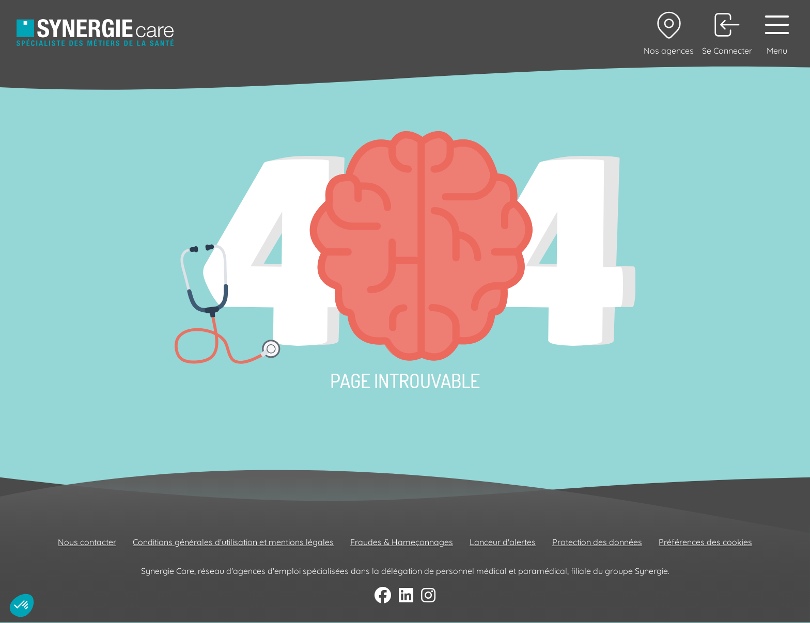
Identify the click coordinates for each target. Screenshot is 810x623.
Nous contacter (87, 542)
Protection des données (597, 542)
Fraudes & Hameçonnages (401, 542)
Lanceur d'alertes (503, 542)
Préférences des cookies (705, 542)
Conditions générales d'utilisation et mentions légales (233, 542)
